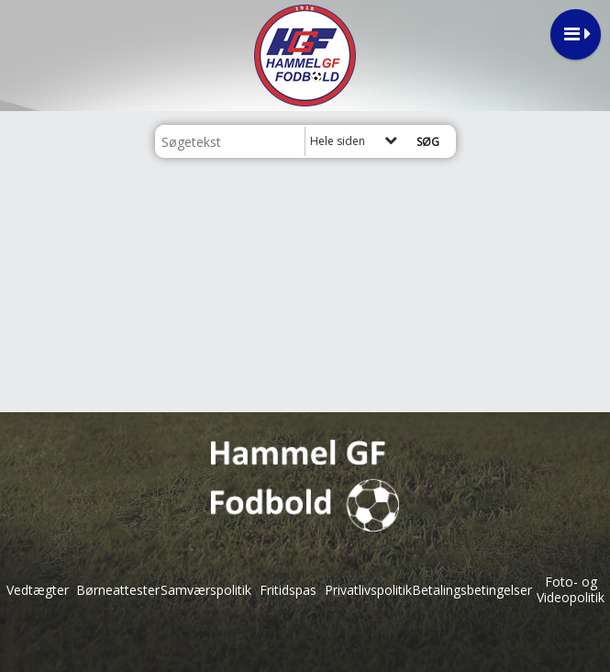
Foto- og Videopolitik (570, 589)
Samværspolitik (206, 590)
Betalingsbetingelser (472, 590)
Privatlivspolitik (368, 590)
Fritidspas (288, 590)
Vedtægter (37, 590)
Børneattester (118, 590)
